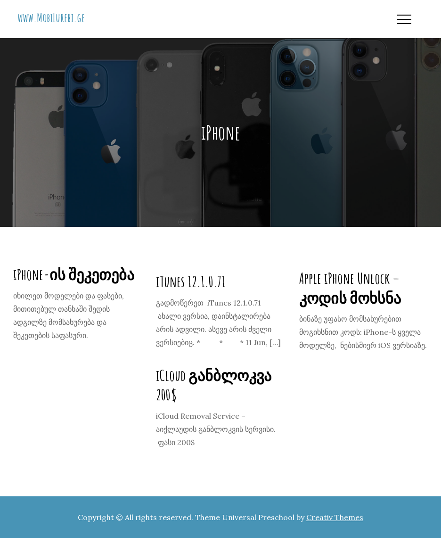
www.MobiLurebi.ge (51, 17)
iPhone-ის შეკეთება (73, 274)
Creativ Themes (334, 517)
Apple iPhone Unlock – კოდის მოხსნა (350, 287)
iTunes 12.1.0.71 (191, 281)
